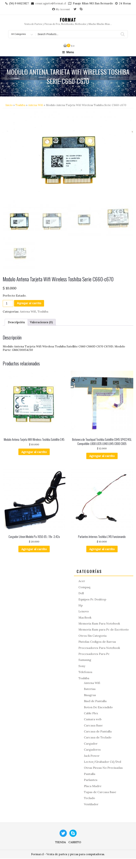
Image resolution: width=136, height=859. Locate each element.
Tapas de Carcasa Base (100, 792)
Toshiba (20, 105)
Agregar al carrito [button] (34, 452)
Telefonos (85, 672)
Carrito (74, 842)
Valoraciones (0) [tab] (41, 323)
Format (68, 19)
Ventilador (91, 805)
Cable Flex (91, 714)
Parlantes (90, 780)
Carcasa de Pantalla (98, 732)
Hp (80, 606)
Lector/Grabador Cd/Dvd (102, 762)
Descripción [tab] (16, 323)
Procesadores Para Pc (94, 654)
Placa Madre (92, 786)
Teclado (89, 799)
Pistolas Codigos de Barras (97, 642)
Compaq (84, 587)
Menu (68, 52)
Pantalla (89, 774)
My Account (63, 9)
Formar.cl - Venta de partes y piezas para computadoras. (68, 854)
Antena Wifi (35, 105)
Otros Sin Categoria (92, 636)
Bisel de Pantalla (95, 701)
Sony (81, 666)
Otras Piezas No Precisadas (103, 768)
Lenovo (83, 612)
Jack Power (92, 756)
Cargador (91, 744)
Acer (81, 582)
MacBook (84, 618)
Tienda (60, 842)
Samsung (84, 660)
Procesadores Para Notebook (99, 648)
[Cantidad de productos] (8, 304)
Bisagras (90, 695)
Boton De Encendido (98, 708)
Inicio (9, 105)
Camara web (92, 720)
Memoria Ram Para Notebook (99, 624)
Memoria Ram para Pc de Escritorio (103, 630)
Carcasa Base (93, 726)
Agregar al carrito (29, 303)
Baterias (90, 689)
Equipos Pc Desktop (92, 600)
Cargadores (92, 750)
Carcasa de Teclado (97, 738)
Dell (81, 593)
